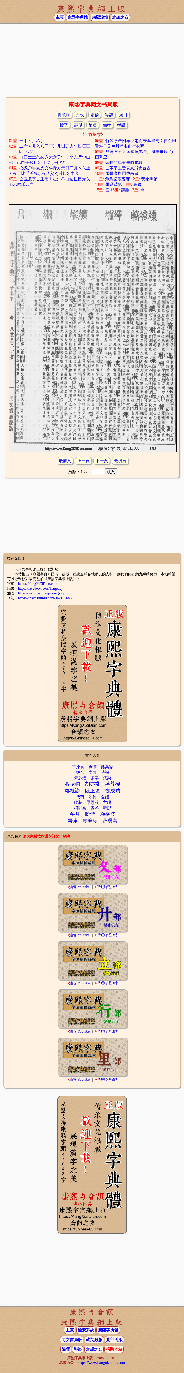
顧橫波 (107, 814)
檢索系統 (86, 1330)
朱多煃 (80, 778)
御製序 (64, 114)
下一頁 (102, 461)
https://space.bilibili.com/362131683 (45, 598)
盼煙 (90, 814)
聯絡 (78, 1349)
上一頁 (83, 461)
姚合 (80, 772)
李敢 (92, 772)
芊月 (75, 814)
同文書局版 (71, 1339)
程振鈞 (72, 784)
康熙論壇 (100, 17)
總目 (123, 114)
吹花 (78, 802)
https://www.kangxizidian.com (101, 1363)
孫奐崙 (107, 767)
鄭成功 (112, 791)
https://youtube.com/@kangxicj (41, 593)
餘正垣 (92, 791)
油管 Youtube (79, 887)
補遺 (92, 125)
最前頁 (65, 461)
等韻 (109, 114)
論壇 (66, 1349)
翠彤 (107, 808)
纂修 (95, 114)
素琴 (95, 808)
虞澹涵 (90, 821)
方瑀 (107, 802)
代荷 (80, 797)
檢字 (64, 125)
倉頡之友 (120, 17)
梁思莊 (92, 802)
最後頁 (120, 461)
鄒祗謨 (72, 791)
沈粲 (107, 778)
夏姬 (105, 797)
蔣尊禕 (112, 784)
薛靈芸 (110, 821)
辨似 (78, 125)
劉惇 (92, 767)
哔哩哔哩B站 (107, 887)
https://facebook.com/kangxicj (40, 588)
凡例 (80, 114)
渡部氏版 (114, 1339)
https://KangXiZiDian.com (37, 584)
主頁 (60, 17)
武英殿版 (94, 1339)
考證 (121, 125)
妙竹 (92, 797)
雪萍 (72, 821)
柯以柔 (80, 808)
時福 (105, 772)
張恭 (95, 778)
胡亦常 (92, 784)
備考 (107, 125)
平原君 (78, 767)
